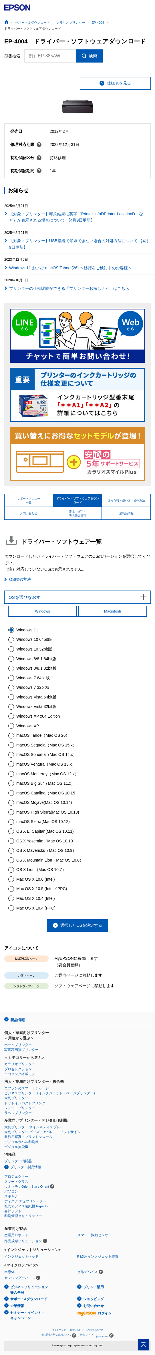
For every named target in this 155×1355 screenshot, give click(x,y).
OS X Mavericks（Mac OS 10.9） (46, 850)
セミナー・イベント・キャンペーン (27, 1315)
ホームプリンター (18, 1045)
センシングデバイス (19, 1278)
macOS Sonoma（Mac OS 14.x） (46, 754)
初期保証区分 (26, 157)
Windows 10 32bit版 (34, 649)
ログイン (94, 1313)
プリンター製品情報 (25, 1167)
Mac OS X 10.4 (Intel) (35, 898)
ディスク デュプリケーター (25, 1201)
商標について (87, 1334)
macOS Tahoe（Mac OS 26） (42, 735)
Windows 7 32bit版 (33, 687)
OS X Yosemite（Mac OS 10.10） (46, 841)
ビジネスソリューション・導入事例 (30, 1289)
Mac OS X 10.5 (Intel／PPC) (41, 888)
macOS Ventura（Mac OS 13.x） (46, 764)
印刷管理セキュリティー (23, 1216)
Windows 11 (27, 630)
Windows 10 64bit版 (34, 639)
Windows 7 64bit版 (33, 678)
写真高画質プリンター (21, 1049)
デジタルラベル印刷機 (21, 1142)
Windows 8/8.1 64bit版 (36, 659)
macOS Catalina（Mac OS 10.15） (47, 793)
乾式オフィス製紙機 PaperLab (27, 1206)
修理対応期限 (26, 144)
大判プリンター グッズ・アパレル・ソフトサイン (42, 1132)
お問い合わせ (93, 1306)
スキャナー (12, 1196)
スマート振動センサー (94, 1235)
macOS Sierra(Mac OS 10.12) (43, 821)
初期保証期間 (26, 170)
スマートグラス (16, 1181)
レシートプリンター (19, 1108)
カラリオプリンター (19, 1064)
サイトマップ (59, 1330)
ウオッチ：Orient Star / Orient (26, 1186)
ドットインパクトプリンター (26, 1103)
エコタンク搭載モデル (21, 1074)
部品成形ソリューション (23, 1241)
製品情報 (17, 1020)
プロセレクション (18, 1069)
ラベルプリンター (18, 1113)
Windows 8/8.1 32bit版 (36, 668)
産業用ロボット (16, 1235)
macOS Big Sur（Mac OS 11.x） (45, 783)
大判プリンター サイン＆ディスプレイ (33, 1127)
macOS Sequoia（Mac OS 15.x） (46, 745)
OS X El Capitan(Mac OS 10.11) (45, 831)
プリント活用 (93, 1287)
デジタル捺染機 (16, 1147)
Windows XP (27, 726)
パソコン (11, 1191)
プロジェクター (16, 1176)
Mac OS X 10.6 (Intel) (35, 879)
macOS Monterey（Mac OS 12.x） (47, 774)
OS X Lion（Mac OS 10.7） (41, 869)
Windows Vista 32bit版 (36, 706)
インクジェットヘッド (21, 1256)
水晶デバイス (87, 1272)
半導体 (9, 1272)
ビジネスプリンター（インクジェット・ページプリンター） (50, 1093)
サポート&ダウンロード (28, 1299)
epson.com (103, 1336)
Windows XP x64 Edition (38, 716)
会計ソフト (12, 1211)
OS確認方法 (20, 579)
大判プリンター (16, 1098)
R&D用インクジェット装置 (97, 1256)
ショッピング (93, 1299)
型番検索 (12, 56)
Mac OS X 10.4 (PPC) (35, 908)
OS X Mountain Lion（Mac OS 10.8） (50, 860)
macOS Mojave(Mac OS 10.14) (44, 802)
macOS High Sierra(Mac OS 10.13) (47, 812)
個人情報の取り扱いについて (58, 1335)
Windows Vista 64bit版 (36, 697)
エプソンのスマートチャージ (26, 1088)
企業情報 (17, 1306)
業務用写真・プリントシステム (28, 1137)
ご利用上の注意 (95, 1330)
